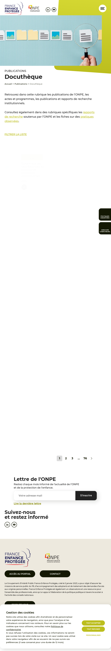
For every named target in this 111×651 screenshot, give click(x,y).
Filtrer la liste (16, 134)
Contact (55, 574)
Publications (21, 84)
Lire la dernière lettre (27, 503)
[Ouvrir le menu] (102, 8)
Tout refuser (93, 629)
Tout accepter (93, 623)
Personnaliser (93, 635)
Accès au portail (20, 574)
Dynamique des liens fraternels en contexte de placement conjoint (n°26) (32, 168)
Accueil (8, 84)
